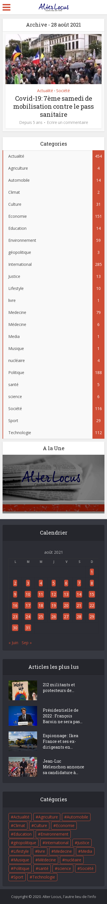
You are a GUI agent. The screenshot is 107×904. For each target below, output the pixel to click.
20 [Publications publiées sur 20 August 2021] (66, 605)
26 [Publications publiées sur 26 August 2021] (53, 616)
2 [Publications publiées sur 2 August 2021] (15, 583)
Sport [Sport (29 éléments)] (18, 877)
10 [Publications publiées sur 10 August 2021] (28, 594)
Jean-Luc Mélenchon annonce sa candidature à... (63, 766)
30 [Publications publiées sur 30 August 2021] (15, 627)
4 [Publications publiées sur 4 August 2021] (41, 583)
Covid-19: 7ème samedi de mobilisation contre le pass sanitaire (53, 106)
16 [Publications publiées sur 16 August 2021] (15, 605)
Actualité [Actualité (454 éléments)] (21, 817)
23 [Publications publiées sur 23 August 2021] (15, 616)
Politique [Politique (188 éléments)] (21, 868)
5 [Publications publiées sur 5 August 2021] (54, 583)
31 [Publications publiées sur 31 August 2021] (28, 627)
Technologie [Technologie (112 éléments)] (43, 877)
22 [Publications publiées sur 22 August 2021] (92, 605)
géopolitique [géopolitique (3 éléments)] (24, 842)
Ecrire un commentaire (67, 122)
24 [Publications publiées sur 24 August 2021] (28, 616)
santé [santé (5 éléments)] (43, 868)
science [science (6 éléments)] (64, 868)
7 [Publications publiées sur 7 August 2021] (79, 583)
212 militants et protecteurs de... (59, 687)
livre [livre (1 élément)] (41, 851)
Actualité (45, 90)
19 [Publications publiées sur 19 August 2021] (53, 605)
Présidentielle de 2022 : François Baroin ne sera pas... (62, 715)
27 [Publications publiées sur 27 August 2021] (66, 616)
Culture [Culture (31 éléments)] (40, 825)
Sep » (27, 642)
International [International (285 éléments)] (56, 842)
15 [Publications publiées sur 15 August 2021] (92, 594)
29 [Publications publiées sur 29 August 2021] (92, 616)
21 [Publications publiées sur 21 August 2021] (79, 605)
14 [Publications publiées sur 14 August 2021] (79, 594)
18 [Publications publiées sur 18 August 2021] (41, 605)
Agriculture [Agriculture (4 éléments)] (48, 817)
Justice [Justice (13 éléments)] (83, 842)
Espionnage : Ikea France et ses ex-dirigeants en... (60, 741)
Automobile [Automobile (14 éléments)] (77, 817)
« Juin (13, 642)
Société (63, 90)
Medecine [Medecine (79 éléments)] (63, 851)
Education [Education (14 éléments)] (22, 834)
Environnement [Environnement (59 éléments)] (54, 834)
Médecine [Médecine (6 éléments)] (47, 860)
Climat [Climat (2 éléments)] (19, 825)
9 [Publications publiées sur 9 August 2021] (15, 594)
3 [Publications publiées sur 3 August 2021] (28, 583)
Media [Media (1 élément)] (86, 851)
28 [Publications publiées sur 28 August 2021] (79, 616)
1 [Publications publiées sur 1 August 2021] (92, 572)
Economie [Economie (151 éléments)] (65, 825)
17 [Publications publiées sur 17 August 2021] (28, 605)
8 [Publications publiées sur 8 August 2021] (92, 583)
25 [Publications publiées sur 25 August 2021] (41, 616)
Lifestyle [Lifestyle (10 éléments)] (21, 851)
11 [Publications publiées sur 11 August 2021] (41, 594)
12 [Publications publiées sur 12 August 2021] (53, 594)
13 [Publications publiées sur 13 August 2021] (66, 594)
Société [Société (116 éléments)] (87, 868)
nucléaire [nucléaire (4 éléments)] (73, 860)
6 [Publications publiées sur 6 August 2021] (66, 583)
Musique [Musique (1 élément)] (21, 860)
